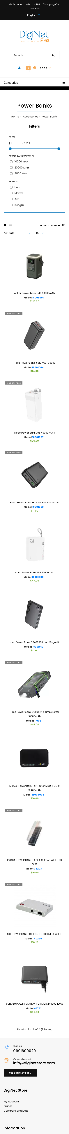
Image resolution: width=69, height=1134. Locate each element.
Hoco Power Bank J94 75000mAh (34, 572)
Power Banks (50, 116)
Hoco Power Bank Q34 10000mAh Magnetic (34, 642)
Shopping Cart (51, 4)
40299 (38, 938)
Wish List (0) (33, 4)
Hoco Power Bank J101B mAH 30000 (34, 363)
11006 (37, 720)
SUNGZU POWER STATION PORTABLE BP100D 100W (34, 1004)
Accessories (30, 116)
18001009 (38, 577)
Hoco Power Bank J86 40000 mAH (34, 432)
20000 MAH (22, 167)
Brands (8, 1106)
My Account (15, 4)
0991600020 (24, 1050)
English (31, 15)
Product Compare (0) (52, 225)
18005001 (38, 297)
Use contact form (20, 1072)
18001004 (38, 367)
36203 (38, 868)
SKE (17, 199)
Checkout (34, 8)
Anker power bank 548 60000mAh (34, 293)
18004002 (38, 794)
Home (15, 116)
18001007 (38, 437)
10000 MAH (21, 161)
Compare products (16, 1111)
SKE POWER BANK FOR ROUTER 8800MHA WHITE (34, 934)
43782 (38, 1008)
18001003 (38, 506)
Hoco (18, 187)
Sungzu (19, 205)
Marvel (19, 193)
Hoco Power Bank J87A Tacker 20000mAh (34, 502)
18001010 (37, 646)
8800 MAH (21, 173)
